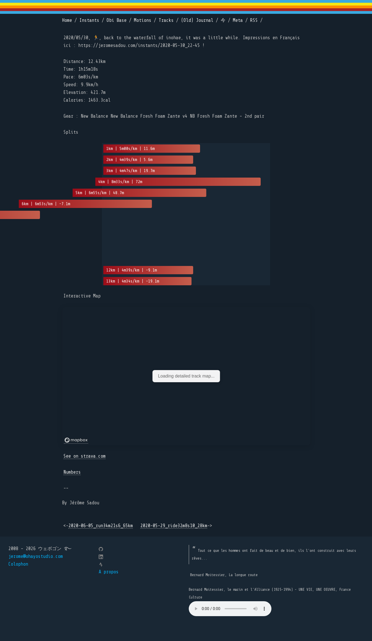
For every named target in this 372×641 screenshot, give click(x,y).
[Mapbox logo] (76, 440)
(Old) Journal (197, 20)
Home (67, 20)
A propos (108, 571)
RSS (254, 20)
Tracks (166, 20)
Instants (89, 20)
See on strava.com (84, 456)
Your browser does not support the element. (230, 608)
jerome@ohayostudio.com (35, 556)
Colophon (18, 564)
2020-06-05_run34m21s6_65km (100, 525)
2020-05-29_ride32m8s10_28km (173, 525)
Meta (238, 20)
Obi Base (116, 20)
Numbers (72, 472)
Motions (142, 20)
